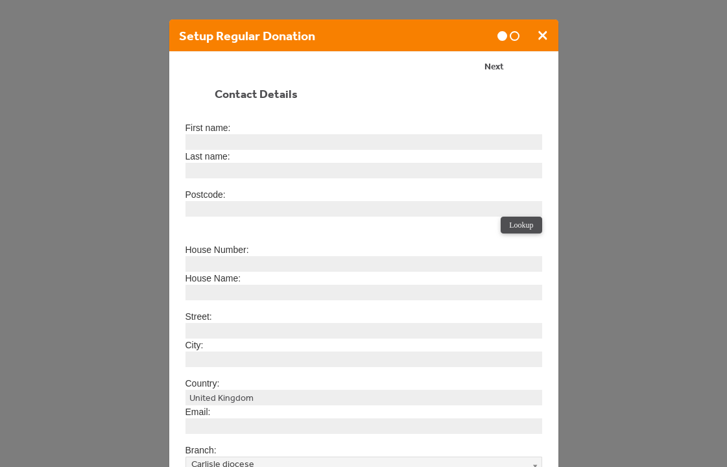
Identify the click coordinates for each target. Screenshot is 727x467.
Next (494, 68)
